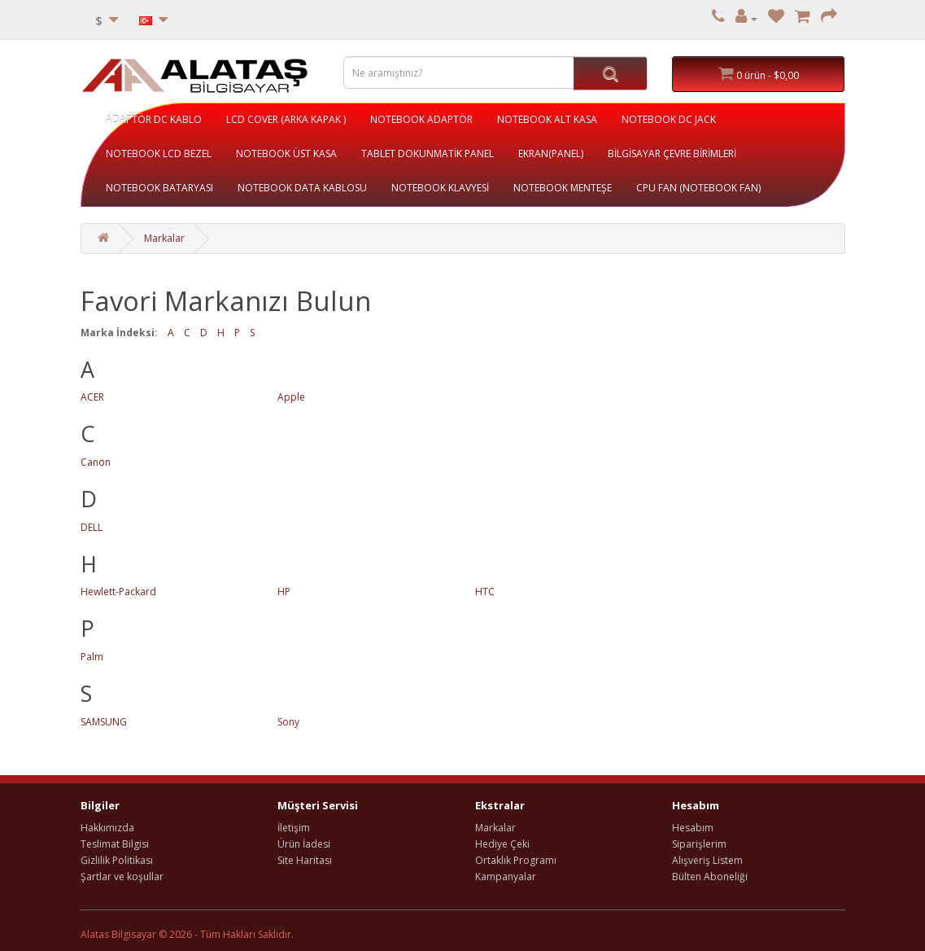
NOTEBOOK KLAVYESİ (440, 188)
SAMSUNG (104, 722)
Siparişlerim (699, 844)
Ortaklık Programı (515, 860)
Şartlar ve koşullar (122, 876)
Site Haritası (304, 860)
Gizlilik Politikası (117, 860)
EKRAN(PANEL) (550, 153)
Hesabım (692, 828)
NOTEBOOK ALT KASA (547, 119)
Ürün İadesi (303, 844)
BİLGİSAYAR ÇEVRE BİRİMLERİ (672, 153)
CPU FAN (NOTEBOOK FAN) (698, 188)
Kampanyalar (505, 876)
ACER (92, 397)
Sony (288, 722)
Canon (96, 462)
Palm (92, 657)
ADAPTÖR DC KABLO (154, 119)
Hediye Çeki (502, 844)
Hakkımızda (107, 828)
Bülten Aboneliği (710, 876)
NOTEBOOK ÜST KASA (286, 153)
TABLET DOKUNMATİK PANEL (427, 153)
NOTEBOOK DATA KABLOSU (302, 188)
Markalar (164, 238)
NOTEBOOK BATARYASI (159, 188)
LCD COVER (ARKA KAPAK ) (286, 119)
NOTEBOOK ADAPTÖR (421, 119)
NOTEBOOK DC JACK (669, 119)
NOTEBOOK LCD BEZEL (159, 153)
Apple (291, 397)
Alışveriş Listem (707, 860)
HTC (485, 591)
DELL (92, 527)
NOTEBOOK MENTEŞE (562, 188)
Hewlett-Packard (118, 591)
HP (283, 591)
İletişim (293, 828)
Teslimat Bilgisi (115, 844)
